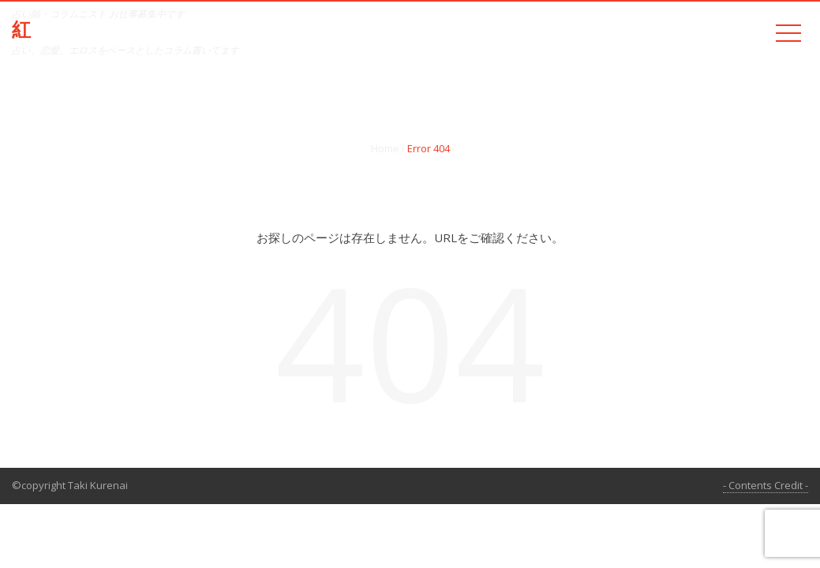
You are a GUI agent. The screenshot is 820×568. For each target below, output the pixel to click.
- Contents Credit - (765, 485)
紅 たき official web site (129, 30)
